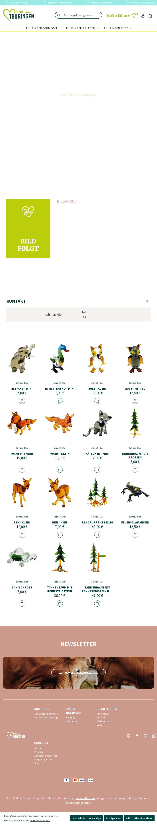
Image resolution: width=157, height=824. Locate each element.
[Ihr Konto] (143, 16)
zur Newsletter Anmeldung (78, 673)
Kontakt (78, 301)
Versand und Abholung (46, 717)
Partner (38, 748)
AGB (99, 724)
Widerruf (101, 717)
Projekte (39, 751)
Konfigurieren (113, 818)
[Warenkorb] (150, 16)
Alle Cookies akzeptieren (139, 818)
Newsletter (72, 721)
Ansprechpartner (43, 759)
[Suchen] (58, 15)
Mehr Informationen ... (40, 820)
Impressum (103, 713)
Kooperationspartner (45, 755)
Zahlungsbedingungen (46, 713)
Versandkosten (85, 798)
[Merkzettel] (122, 16)
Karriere (38, 763)
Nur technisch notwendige (86, 818)
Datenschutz (104, 721)
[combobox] (82, 15)
